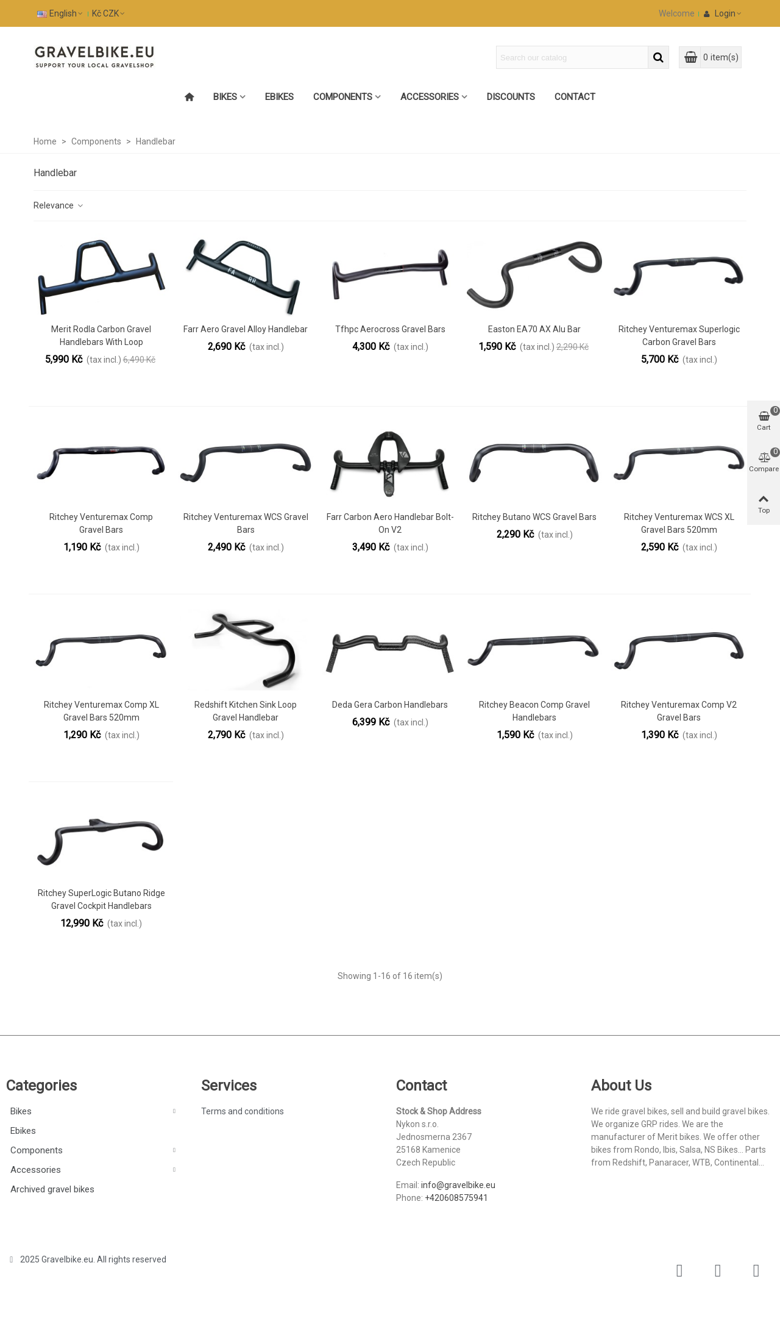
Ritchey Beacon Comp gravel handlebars (534, 711)
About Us (621, 1085)
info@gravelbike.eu (458, 1185)
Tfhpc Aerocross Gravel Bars (390, 329)
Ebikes (279, 96)
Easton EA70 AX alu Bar (534, 329)
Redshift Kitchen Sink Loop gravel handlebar (245, 711)
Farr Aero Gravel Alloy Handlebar (245, 329)
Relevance (59, 205)
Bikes (225, 96)
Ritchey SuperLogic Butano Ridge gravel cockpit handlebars (101, 899)
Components (342, 96)
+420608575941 (456, 1198)
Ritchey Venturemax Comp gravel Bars (101, 523)
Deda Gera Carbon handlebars (390, 705)
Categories (41, 1085)
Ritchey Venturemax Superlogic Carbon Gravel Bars (679, 335)
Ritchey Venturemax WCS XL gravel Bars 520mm (679, 523)
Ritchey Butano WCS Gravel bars (534, 517)
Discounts (511, 96)
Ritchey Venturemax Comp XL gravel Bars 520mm (101, 711)
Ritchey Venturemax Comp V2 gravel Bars (679, 711)
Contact (575, 96)
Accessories (429, 96)
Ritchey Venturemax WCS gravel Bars (245, 523)
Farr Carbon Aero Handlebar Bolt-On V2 (390, 523)
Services (229, 1085)
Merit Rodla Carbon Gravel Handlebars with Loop (101, 335)
